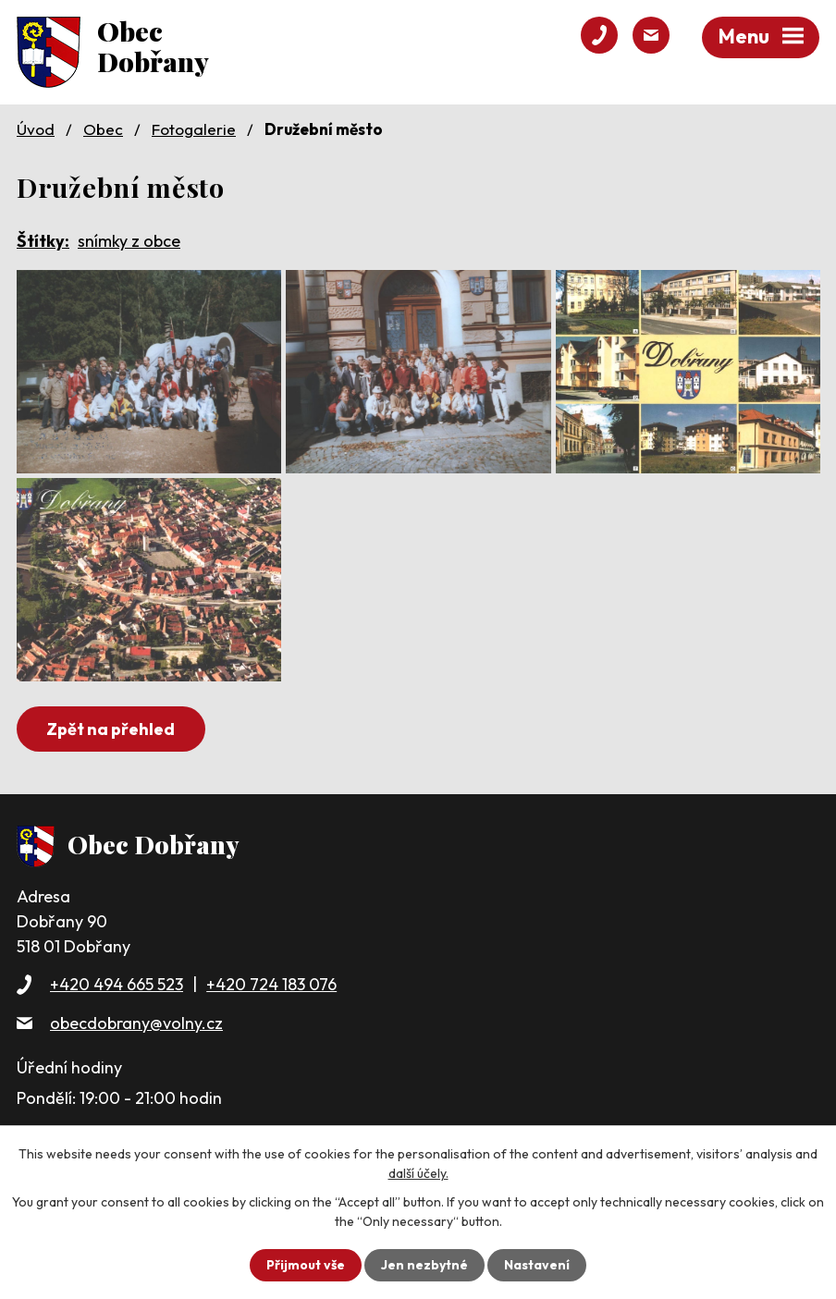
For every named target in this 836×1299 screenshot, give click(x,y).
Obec (103, 129)
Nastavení (537, 1264)
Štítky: (43, 240)
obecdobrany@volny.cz (136, 1023)
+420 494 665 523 (116, 984)
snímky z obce (129, 240)
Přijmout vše (305, 1264)
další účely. (418, 1173)
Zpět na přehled (110, 729)
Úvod (36, 129)
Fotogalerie (194, 129)
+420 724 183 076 (271, 984)
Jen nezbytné (424, 1264)
